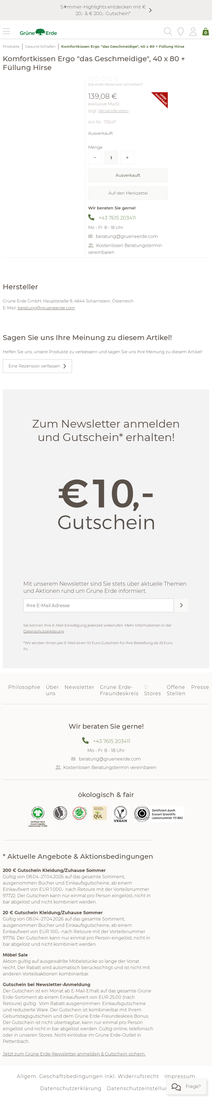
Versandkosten (113, 110)
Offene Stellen (176, 690)
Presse (200, 687)
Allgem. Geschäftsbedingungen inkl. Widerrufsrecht (88, 1076)
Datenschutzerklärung (43, 631)
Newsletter (79, 687)
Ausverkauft (128, 175)
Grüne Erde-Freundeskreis (119, 690)
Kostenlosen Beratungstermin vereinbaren (110, 767)
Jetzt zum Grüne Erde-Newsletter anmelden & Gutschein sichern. (74, 1054)
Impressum (179, 1076)
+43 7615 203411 (117, 218)
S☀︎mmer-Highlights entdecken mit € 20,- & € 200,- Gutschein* (103, 10)
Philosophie (24, 687)
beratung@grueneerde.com (127, 236)
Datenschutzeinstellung (139, 1089)
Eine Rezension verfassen (34, 366)
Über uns (52, 690)
